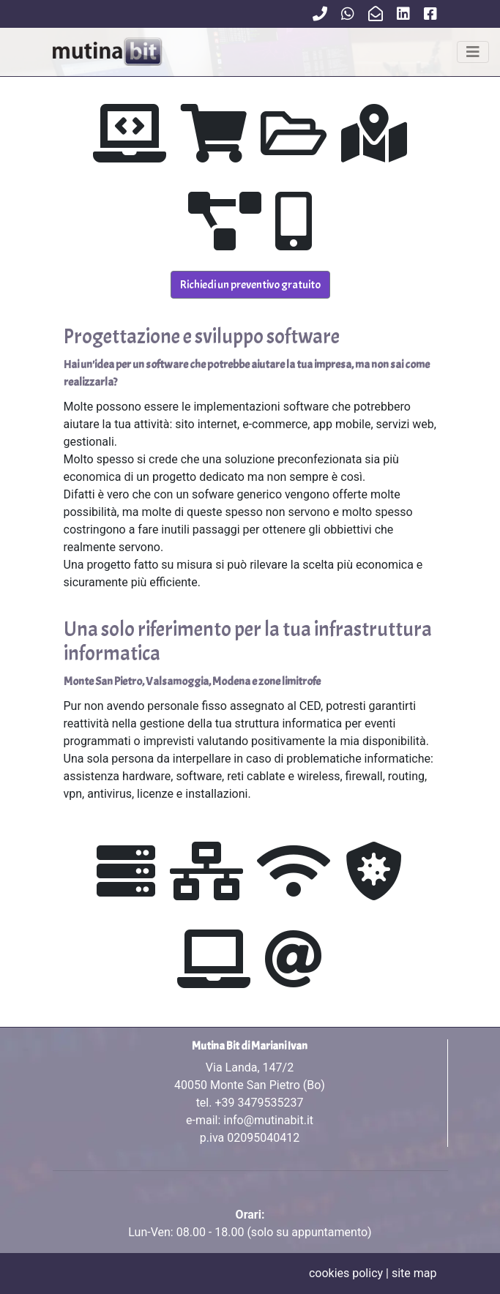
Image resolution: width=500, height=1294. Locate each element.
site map (414, 1273)
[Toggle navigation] (473, 52)
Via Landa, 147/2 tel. (249, 1085)
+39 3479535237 (258, 1103)
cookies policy (346, 1273)
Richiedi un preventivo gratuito (250, 284)
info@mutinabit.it (268, 1120)
